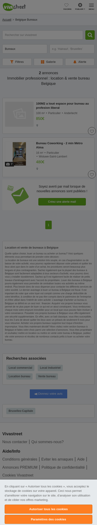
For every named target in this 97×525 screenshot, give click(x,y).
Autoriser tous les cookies (48, 509)
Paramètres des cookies (48, 519)
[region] (48, 502)
